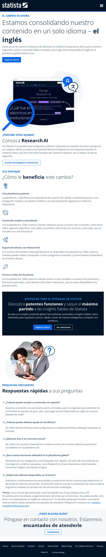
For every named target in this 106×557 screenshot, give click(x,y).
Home (5, 546)
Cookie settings (58, 552)
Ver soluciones (63, 327)
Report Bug (66, 546)
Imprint (44, 552)
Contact (31, 546)
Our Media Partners (84, 546)
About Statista (17, 546)
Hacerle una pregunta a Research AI (21, 162)
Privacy (100, 546)
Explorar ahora (12, 59)
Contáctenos (53, 532)
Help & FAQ (53, 546)
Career (41, 546)
